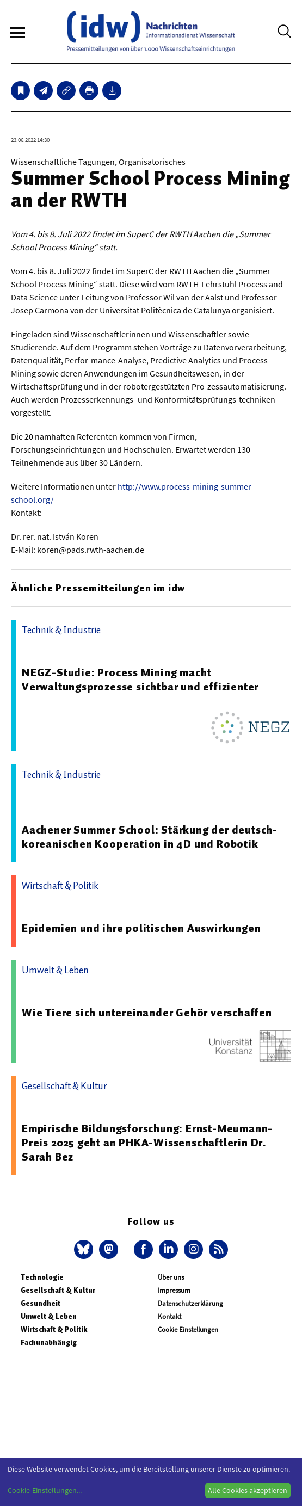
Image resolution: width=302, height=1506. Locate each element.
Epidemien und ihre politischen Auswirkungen (141, 928)
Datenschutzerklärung (190, 1303)
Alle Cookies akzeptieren (247, 1490)
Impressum (174, 1290)
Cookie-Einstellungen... (45, 1490)
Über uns (171, 1277)
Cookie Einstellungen (188, 1329)
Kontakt (169, 1316)
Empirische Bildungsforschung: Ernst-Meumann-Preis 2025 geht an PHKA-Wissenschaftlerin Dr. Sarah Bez (147, 1142)
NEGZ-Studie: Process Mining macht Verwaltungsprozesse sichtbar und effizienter (140, 679)
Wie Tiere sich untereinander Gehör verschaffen (147, 1012)
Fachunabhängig (49, 1342)
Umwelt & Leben (49, 1316)
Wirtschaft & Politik (54, 1329)
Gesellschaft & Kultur (58, 1290)
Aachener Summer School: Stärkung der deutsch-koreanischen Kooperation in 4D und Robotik (150, 837)
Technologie (42, 1277)
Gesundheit (40, 1303)
